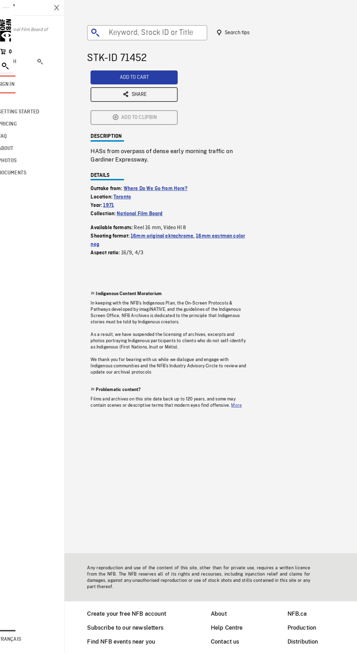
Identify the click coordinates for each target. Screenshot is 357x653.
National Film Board (148, 159)
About (228, 613)
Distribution (311, 641)
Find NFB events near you (130, 641)
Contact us (234, 641)
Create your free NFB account (135, 613)
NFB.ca (306, 613)
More (245, 350)
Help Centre (236, 627)
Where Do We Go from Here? (164, 134)
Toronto (131, 142)
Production (310, 627)
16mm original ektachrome (170, 182)
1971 (117, 151)
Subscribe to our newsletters (134, 627)
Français (27, 639)
